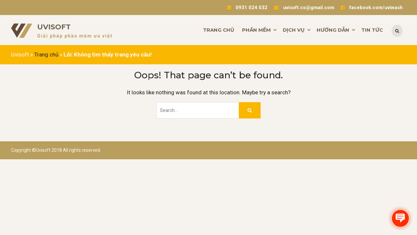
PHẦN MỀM (256, 30)
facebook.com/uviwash (376, 7)
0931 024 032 (251, 7)
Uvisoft (54, 27)
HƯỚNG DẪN (333, 30)
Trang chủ (46, 54)
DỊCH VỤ (294, 30)
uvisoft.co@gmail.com (308, 7)
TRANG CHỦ (218, 30)
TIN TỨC (372, 30)
